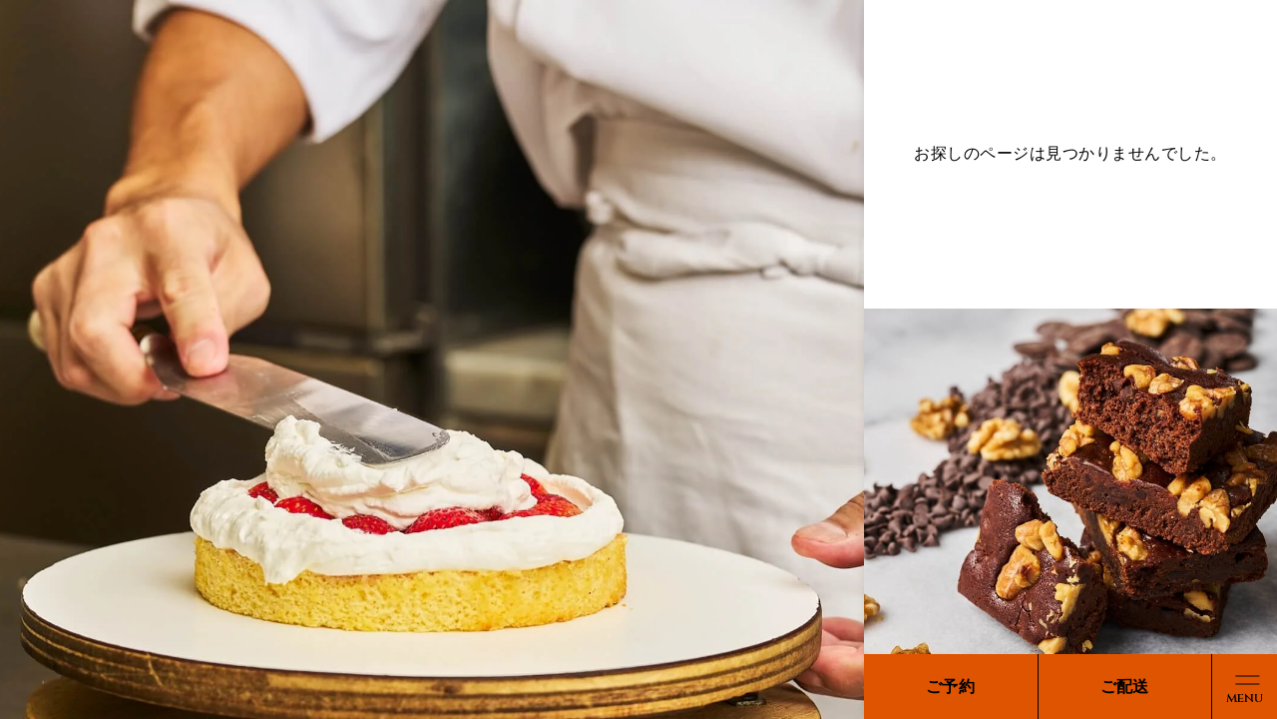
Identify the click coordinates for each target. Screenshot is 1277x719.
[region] (638, 359)
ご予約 (950, 686)
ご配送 (1124, 686)
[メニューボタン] (1244, 686)
